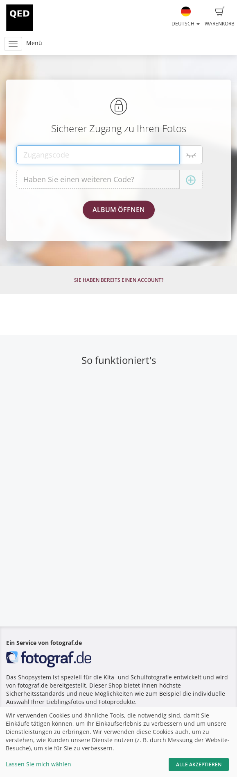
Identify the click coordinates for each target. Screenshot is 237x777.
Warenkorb (220, 17)
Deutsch (186, 17)
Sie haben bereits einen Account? (118, 280)
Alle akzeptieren (198, 764)
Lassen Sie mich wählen (38, 764)
